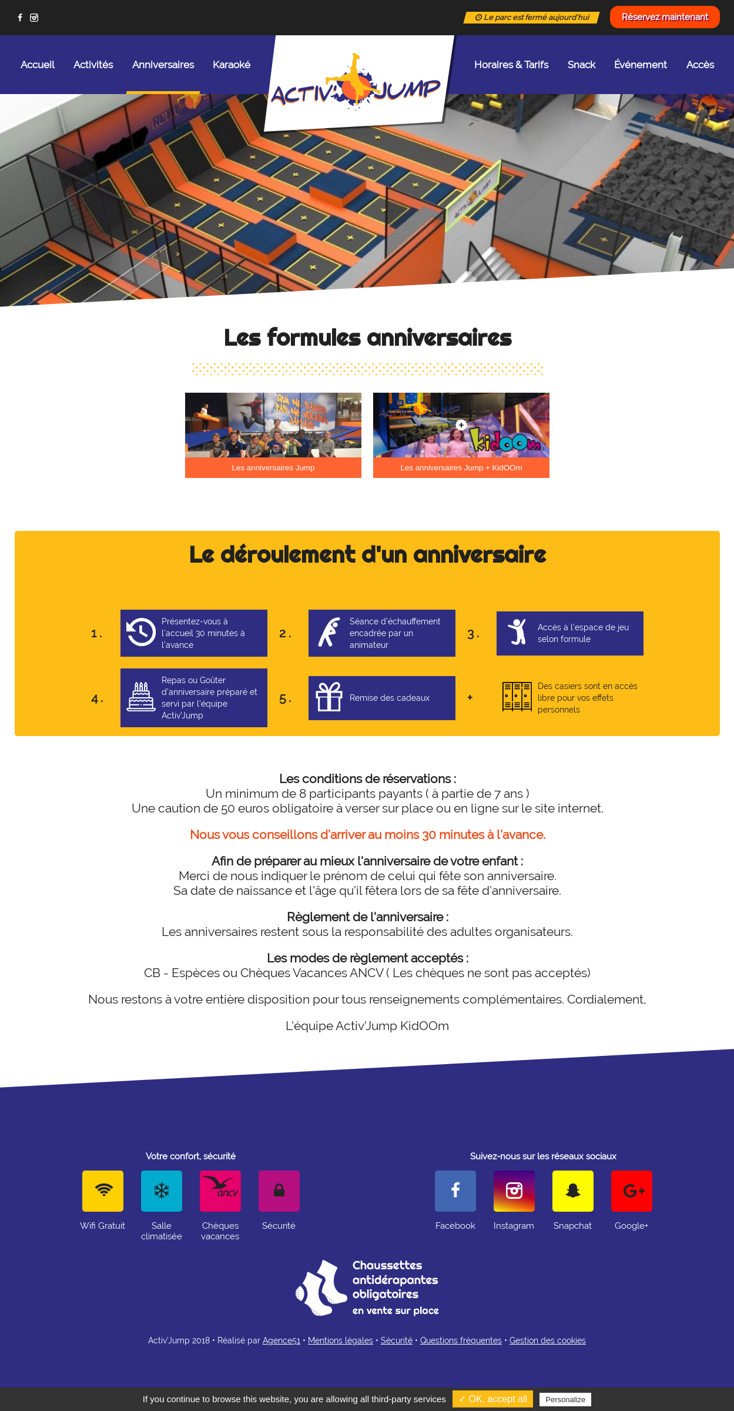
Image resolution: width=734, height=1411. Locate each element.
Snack (581, 65)
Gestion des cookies (548, 1340)
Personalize (565, 1399)
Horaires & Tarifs (511, 65)
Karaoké (231, 65)
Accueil (38, 65)
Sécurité (397, 1340)
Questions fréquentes (461, 1340)
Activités (93, 65)
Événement (640, 65)
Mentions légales (340, 1340)
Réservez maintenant (665, 17)
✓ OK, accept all (492, 1399)
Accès (700, 65)
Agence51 (281, 1340)
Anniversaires (163, 76)
